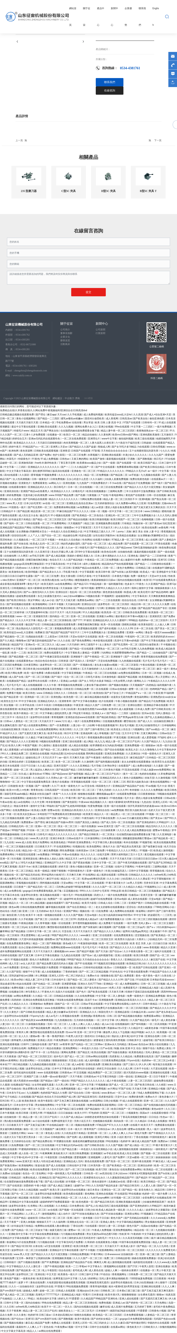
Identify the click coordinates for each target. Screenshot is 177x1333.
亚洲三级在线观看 (72, 741)
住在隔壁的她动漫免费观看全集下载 (80, 430)
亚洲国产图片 (135, 903)
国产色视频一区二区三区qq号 (129, 927)
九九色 (83, 1278)
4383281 (33, 365)
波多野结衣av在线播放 (73, 1189)
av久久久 (151, 1032)
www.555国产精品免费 (61, 495)
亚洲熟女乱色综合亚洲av (80, 503)
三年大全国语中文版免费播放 (140, 491)
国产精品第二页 (119, 475)
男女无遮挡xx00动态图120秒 (102, 1234)
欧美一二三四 (18, 652)
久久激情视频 (163, 777)
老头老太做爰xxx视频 (106, 664)
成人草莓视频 (101, 733)
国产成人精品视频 (56, 555)
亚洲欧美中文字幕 (18, 1234)
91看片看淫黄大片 (116, 882)
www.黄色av (108, 1092)
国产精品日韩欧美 (89, 834)
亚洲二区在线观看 (102, 935)
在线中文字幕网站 (125, 866)
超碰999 (68, 899)
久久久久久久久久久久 (70, 475)
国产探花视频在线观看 (19, 604)
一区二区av (44, 1137)
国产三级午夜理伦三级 (97, 729)
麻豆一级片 (163, 668)
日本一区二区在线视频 (80, 487)
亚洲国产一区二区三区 (28, 580)
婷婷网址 (93, 1278)
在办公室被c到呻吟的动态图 (34, 947)
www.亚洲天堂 (106, 826)
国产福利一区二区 (14, 523)
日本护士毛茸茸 (101, 890)
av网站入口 (55, 483)
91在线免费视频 (9, 939)
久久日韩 (9, 1306)
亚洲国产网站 (70, 911)
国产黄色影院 (69, 802)
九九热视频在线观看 (130, 660)
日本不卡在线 (141, 1068)
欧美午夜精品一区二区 (26, 713)
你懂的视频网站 (168, 1327)
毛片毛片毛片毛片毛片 (155, 660)
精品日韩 (160, 1189)
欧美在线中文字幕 (47, 1298)
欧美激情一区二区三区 (161, 612)
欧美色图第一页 (85, 1201)
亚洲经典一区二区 (97, 1133)
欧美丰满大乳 (112, 1294)
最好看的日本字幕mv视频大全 (131, 616)
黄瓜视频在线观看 (154, 854)
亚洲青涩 (65, 450)
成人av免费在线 (13, 890)
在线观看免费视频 (127, 793)
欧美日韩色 (29, 693)
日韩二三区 (120, 903)
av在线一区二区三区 (54, 503)
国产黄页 (54, 1044)
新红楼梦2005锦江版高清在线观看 (51, 471)
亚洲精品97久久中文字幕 (58, 862)
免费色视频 (105, 1302)
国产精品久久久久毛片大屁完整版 (142, 487)
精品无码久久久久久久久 (159, 826)
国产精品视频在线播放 (47, 709)
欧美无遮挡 (47, 584)
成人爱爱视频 (149, 737)
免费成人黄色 (164, 1048)
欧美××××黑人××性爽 (18, 790)
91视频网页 (108, 596)
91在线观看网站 (63, 846)
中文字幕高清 (139, 596)
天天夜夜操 (10, 1056)
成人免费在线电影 (142, 765)
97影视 (96, 450)
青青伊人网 (22, 1032)
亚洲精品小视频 (157, 1088)
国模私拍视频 (129, 624)
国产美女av (156, 818)
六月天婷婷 (73, 644)
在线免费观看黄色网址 (19, 943)
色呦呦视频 (147, 519)
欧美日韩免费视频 (79, 1153)
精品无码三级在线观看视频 (114, 1205)
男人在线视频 (46, 1205)
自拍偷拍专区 (27, 1286)
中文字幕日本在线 (10, 895)
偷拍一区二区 (31, 1129)
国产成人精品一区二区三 (138, 1145)
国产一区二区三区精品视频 (94, 971)
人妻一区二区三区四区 (140, 1080)
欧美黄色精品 (58, 842)
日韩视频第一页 (123, 967)
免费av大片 (151, 1096)
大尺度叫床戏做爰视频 (31, 939)
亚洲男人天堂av (59, 446)
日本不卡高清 (43, 705)
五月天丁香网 (14, 668)
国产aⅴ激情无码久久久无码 (39, 592)
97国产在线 (124, 1088)
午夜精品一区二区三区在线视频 (100, 673)
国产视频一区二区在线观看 (155, 1153)
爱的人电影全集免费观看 (118, 507)
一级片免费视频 (163, 426)
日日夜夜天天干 (44, 846)
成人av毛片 (52, 1016)
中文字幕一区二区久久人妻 (49, 547)
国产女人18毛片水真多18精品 (95, 680)
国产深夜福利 (90, 927)
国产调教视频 (54, 943)
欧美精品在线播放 (127, 535)
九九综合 (167, 741)
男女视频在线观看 (155, 1222)
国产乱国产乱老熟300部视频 (71, 806)
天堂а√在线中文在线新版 (84, 636)
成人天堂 (14, 963)
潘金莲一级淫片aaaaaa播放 (160, 632)
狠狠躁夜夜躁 (162, 588)
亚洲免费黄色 (83, 842)
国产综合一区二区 (52, 535)
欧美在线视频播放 (96, 491)
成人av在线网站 (22, 802)
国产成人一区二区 (75, 1056)
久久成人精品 (45, 765)
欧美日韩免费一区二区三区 (88, 1246)
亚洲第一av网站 (135, 632)
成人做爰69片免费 (130, 559)
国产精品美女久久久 (51, 571)
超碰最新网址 (123, 596)
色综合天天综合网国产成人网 (60, 1096)
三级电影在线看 (38, 1044)
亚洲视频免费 (106, 999)
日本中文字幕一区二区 (104, 862)
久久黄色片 (34, 567)
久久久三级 (64, 1064)
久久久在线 (64, 640)
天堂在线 (67, 931)
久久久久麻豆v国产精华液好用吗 (128, 1322)
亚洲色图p (56, 697)
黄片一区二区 (130, 773)
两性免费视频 (67, 850)
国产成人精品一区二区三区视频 (17, 1294)
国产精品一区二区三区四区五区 (50, 519)
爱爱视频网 (80, 1157)
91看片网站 (97, 1254)
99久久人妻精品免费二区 (15, 753)
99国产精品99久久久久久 (65, 935)
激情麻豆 (104, 798)
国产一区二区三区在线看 (17, 777)
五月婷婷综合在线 (21, 1141)
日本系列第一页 (97, 1165)
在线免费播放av (21, 810)
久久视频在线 (21, 539)
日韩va (8, 721)
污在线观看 (91, 1225)
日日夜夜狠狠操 (147, 793)
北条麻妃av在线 (117, 1181)
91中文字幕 (140, 915)
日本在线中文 (58, 979)
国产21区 (133, 1266)
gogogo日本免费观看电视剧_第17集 (42, 890)
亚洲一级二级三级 (150, 1254)
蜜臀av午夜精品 (161, 830)
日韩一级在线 (125, 1076)
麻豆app (51, 414)
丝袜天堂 (149, 777)
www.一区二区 (36, 1133)
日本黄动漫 (97, 1294)
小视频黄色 (132, 1112)
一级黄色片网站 (26, 899)
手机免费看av (63, 422)
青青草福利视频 (99, 1286)
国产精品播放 (18, 931)
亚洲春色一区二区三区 (83, 471)
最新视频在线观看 (116, 458)
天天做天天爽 (139, 1088)
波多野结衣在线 (45, 1286)
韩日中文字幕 (71, 733)
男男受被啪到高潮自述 (63, 830)
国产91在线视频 (84, 963)
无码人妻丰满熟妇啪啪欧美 (114, 1278)
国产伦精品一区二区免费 (46, 983)
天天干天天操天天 (103, 527)
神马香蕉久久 (32, 991)
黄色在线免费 (37, 1282)
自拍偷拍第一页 (13, 1117)
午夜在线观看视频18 (106, 725)
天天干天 (171, 507)
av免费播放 (83, 507)
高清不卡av (25, 866)
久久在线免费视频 (85, 995)
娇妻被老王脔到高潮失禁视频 (110, 1040)
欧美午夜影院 (45, 1100)
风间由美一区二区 (124, 1121)
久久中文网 (38, 802)
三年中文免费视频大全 (144, 515)
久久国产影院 (14, 971)
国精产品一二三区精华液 (153, 555)
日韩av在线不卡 (75, 838)
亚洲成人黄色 (107, 1222)
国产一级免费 (42, 786)
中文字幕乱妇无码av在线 (69, 1145)
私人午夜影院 (49, 1270)
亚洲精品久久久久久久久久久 (44, 467)
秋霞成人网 (130, 592)
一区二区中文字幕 (105, 1020)
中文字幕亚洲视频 (71, 673)
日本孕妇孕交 (109, 765)
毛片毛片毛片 (14, 685)
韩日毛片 (159, 458)
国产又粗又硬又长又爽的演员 (150, 507)
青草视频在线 (157, 870)
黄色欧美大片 (60, 1153)
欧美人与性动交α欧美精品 (48, 1161)
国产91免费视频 (50, 1262)
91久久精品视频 (91, 612)
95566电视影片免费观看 (45, 967)
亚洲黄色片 (25, 483)
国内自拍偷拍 (32, 1302)
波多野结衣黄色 (30, 895)
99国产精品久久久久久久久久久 (88, 1080)
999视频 (56, 854)
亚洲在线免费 (93, 1064)
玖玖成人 (23, 773)
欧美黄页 (88, 814)
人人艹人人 (34, 535)
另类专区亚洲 (151, 882)
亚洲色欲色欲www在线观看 (80, 717)
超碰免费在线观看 (26, 596)
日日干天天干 (57, 612)
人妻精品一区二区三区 (157, 1314)
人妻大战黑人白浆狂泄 (102, 442)
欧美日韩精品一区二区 (153, 1181)
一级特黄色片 (160, 1149)
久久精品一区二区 (43, 995)
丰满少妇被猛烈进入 (116, 870)
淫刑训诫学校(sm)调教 (21, 975)
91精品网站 (17, 1213)
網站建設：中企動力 (63, 398)
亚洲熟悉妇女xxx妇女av (163, 697)
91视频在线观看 (20, 959)
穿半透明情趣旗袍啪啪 (85, 923)
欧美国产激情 (97, 458)
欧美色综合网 (109, 551)
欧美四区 (35, 1197)
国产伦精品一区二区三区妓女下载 (29, 1230)
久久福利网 (59, 1222)
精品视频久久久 (99, 802)
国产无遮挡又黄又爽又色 (32, 733)
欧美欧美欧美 (29, 1100)
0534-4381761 (130, 68)
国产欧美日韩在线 (66, 608)
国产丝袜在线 (21, 543)
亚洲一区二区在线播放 (79, 1008)
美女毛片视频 (126, 725)
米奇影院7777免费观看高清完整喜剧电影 (59, 814)
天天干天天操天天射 (121, 858)
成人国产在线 (16, 676)
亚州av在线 (148, 713)
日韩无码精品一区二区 (89, 769)
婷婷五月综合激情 (107, 1068)
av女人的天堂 (28, 963)
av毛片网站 (67, 580)
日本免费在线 (77, 1205)
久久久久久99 (125, 628)
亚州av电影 (120, 899)
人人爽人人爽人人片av (121, 1133)
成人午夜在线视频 (117, 1080)
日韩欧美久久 (150, 1327)
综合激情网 (36, 648)
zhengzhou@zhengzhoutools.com (30, 370)
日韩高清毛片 (37, 878)
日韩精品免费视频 (79, 1254)
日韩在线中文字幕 (77, 1165)
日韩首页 (68, 689)
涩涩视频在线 (142, 935)
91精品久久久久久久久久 (111, 471)
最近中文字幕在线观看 (23, 426)
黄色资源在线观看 (113, 592)
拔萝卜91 (23, 1282)
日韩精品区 (15, 1177)
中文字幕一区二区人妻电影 (111, 995)
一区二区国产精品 (16, 1218)
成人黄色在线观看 (138, 899)
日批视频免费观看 (113, 721)
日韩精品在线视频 (64, 995)
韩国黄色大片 (103, 786)
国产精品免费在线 (43, 1141)
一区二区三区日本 (133, 511)
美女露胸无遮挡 (8, 725)
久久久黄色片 (11, 1012)
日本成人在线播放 (158, 1121)
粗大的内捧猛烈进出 (81, 1040)
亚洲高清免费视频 (114, 753)
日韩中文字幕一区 (14, 1302)
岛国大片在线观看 (65, 991)
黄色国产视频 (11, 1278)
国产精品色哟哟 (160, 592)
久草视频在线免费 (70, 1016)
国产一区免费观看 (59, 725)
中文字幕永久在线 (11, 850)
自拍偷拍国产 (160, 652)
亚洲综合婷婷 (16, 761)
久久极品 (31, 737)
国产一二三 (67, 467)
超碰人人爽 (111, 1270)
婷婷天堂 (64, 866)
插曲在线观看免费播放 (144, 1258)
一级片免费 (131, 923)
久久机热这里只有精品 (74, 1133)
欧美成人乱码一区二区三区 (45, 543)
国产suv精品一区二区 (158, 729)
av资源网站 (96, 1100)
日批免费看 (102, 911)
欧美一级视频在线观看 (50, 915)
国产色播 (80, 495)
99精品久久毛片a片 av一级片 (142, 471)
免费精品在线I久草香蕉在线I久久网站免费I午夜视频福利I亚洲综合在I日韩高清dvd (43, 410)
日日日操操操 (65, 1112)
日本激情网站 (92, 838)
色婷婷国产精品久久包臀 (54, 1092)
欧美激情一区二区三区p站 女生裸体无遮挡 (23, 927)
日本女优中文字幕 (24, 1105)
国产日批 (116, 733)
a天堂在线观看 (53, 1246)
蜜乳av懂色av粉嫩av (72, 418)
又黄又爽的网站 (80, 458)
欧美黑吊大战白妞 (125, 939)
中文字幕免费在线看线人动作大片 (123, 1003)
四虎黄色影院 (106, 1096)
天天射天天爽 (116, 991)
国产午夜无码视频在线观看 (132, 862)
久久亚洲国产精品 (156, 584)
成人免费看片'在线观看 (111, 923)
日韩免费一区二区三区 (113, 705)
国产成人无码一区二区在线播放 (118, 822)
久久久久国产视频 (73, 915)
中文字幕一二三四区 (142, 426)
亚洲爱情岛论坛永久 (95, 1177)
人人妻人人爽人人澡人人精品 (84, 1024)
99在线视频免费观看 (77, 1286)
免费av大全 (93, 975)
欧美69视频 (31, 571)
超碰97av (79, 1185)
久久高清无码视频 (133, 1238)
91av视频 (151, 786)
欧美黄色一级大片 (68, 1274)
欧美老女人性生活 (121, 729)
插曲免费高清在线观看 (42, 608)
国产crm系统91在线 (11, 1290)
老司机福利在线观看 (25, 1072)
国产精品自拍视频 (78, 519)
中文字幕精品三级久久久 (97, 531)
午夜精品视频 (26, 923)
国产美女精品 (73, 903)
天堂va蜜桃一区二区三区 (140, 1157)
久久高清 (138, 414)
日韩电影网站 (58, 1137)
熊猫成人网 (104, 446)
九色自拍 (146, 802)
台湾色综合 (53, 1052)
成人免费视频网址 (130, 983)
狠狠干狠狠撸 (58, 870)
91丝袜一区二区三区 (38, 830)
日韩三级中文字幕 (89, 1274)
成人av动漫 (44, 935)
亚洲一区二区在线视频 (83, 616)
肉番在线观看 (52, 673)
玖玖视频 (16, 858)
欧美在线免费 (149, 527)
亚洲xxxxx (28, 547)
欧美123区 (102, 1169)
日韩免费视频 (57, 479)
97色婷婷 (94, 1112)
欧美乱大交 (132, 749)
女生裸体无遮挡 (146, 1294)
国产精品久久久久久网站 (107, 931)
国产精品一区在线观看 (81, 648)
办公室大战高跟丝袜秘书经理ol (116, 915)
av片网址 (112, 1088)
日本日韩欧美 (28, 834)
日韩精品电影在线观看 (157, 903)
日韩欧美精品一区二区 (65, 1197)
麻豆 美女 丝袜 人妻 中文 (146, 531)
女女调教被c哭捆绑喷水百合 (31, 531)
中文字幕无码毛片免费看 (69, 1242)
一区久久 (68, 1306)
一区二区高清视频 (157, 1024)
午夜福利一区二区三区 (137, 636)
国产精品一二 (142, 563)
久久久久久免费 (161, 604)
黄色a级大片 (70, 943)
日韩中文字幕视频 (139, 870)
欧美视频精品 (146, 676)
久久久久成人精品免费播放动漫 (134, 830)
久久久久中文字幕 (26, 620)
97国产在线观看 (132, 422)
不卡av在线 (115, 483)
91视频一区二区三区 (157, 814)
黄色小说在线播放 (159, 1044)
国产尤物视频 (162, 1056)
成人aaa (61, 644)
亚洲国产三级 (31, 1076)
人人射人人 (20, 1298)
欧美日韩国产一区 (121, 1108)
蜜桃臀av (50, 939)
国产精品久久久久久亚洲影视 (23, 741)
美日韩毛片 (60, 487)
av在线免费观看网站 (47, 729)
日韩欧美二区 (107, 1290)
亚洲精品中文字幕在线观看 (24, 1201)
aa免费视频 (117, 810)
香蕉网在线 (99, 1016)
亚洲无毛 (5, 588)
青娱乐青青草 (21, 806)
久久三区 (79, 729)
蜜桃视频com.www (65, 951)
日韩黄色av (66, 1072)
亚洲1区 (162, 559)
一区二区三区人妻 (126, 1092)
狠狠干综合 (149, 1048)
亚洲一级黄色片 (95, 870)
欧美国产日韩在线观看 (145, 967)
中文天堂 (51, 1274)
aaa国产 (44, 1189)
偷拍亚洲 (11, 915)
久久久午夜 (50, 685)
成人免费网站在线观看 (122, 911)
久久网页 (23, 555)
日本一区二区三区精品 (21, 870)
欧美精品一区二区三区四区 (108, 1314)
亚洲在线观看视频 (10, 1044)
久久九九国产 (156, 454)
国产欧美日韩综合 (16, 600)
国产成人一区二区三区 (121, 1084)
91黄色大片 (48, 991)
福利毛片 (102, 1238)
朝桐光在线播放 (83, 1314)
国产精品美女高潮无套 (129, 846)
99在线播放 (112, 1141)
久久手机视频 (74, 414)
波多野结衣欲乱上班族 (38, 1068)
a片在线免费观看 (30, 749)
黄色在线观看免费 (95, 1161)
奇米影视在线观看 (103, 640)
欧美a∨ (108, 967)
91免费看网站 (59, 523)
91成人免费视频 (50, 458)
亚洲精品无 (45, 1177)
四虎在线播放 (145, 907)
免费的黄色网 (136, 1096)
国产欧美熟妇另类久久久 (69, 939)
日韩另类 (64, 636)
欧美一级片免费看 (34, 673)
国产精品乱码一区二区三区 (45, 1238)
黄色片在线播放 (61, 781)
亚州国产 (91, 660)
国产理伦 (40, 822)
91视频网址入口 (153, 886)
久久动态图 (15, 499)
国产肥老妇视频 (82, 862)
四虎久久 (99, 895)
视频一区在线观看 (61, 923)
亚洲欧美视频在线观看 (128, 1201)
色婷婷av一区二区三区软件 (153, 620)
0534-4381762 (23, 335)
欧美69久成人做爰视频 (121, 709)
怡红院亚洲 (169, 523)
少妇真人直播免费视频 (116, 479)
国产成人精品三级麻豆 (60, 1185)
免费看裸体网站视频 (128, 467)
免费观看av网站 (152, 1016)
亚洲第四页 (156, 616)
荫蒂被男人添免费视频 (23, 1040)
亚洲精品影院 (122, 1012)
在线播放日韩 (16, 991)
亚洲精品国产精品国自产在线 (129, 786)
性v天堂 (122, 1028)
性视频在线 (79, 846)
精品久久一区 (101, 814)
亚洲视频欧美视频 (62, 1258)
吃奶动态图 (85, 535)
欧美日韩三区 (35, 652)
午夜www (84, 802)
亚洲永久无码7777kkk (90, 983)
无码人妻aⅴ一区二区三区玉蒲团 (156, 923)
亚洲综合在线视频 (40, 753)
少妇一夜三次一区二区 (33, 1108)
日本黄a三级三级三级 (129, 1290)
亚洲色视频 (69, 483)
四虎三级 (16, 911)
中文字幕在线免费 (105, 818)
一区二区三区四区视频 (136, 1008)
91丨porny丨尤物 (122, 531)
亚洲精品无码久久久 (111, 777)
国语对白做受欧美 (95, 418)
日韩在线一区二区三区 (80, 693)
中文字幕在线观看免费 (136, 971)
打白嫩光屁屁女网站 (138, 818)
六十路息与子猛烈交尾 (127, 442)
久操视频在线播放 (36, 1024)
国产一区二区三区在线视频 (130, 826)
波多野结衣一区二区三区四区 (114, 604)
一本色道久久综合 (89, 1048)
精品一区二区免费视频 (96, 475)
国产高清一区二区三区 (118, 1161)
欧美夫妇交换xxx (26, 814)
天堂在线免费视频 (108, 660)
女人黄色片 (105, 644)
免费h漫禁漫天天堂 (62, 1121)
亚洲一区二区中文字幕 (89, 1032)
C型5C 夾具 (68, 191)
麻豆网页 (61, 1129)
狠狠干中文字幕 (31, 971)
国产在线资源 (14, 1185)
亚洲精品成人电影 (149, 987)
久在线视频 (25, 1096)
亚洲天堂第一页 (149, 895)
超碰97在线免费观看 (101, 899)
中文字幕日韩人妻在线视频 (107, 842)
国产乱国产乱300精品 (161, 862)
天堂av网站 (67, 882)
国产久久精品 (7, 640)
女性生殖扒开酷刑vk (104, 535)
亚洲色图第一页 (60, 668)
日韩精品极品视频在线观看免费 (17, 414)
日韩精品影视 (123, 1258)
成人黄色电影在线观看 (56, 648)
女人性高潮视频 (21, 479)
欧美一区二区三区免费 (68, 761)
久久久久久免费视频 (152, 790)
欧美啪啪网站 (40, 604)
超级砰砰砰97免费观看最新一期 (57, 1201)
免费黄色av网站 (86, 600)
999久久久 (85, 890)
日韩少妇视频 (111, 1100)
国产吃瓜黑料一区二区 (40, 507)
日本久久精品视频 (29, 1189)
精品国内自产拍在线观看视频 (118, 563)
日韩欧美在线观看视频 (46, 450)
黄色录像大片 (166, 1096)
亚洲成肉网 (86, 733)
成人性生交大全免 (29, 515)
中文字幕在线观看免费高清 (36, 781)
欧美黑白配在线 (51, 580)
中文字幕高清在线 (56, 563)
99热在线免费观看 (52, 1302)
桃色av (78, 967)
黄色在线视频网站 (160, 781)
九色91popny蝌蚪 (100, 1197)
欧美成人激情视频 (163, 850)
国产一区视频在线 (83, 664)
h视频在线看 (93, 596)
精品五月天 (37, 430)
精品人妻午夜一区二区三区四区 (118, 430)
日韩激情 (13, 786)
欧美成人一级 (147, 571)
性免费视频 (154, 503)
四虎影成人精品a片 (88, 919)
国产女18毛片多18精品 (124, 446)
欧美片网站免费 (14, 673)
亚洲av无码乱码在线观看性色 (45, 438)
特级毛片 (84, 547)
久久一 (3, 1234)
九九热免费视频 (146, 648)
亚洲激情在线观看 (160, 1072)
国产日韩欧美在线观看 (33, 1012)
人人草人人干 (33, 1213)
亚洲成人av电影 (69, 680)
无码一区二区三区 (57, 1024)
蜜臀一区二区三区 (139, 689)
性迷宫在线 (6, 1254)
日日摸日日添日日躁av (145, 858)
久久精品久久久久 (19, 1003)
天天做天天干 (112, 1246)
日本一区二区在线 (144, 628)
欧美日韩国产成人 (148, 462)
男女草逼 (88, 422)
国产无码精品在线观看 (35, 499)
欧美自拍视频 (98, 1052)
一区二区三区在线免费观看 (108, 487)
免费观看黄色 (40, 483)
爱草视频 (36, 475)
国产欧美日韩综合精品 (152, 467)
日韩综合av (104, 1129)
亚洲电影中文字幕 (166, 571)
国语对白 (89, 1036)
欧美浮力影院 (89, 903)
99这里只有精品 (82, 713)
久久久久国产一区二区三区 (107, 886)
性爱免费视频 (95, 806)
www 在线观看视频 (48, 1072)
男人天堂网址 (162, 676)
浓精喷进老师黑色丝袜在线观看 (102, 1117)
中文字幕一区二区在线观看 (90, 882)
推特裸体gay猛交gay (88, 830)
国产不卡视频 (87, 1250)
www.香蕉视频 (151, 947)
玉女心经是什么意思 (78, 479)
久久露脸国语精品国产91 (121, 1177)
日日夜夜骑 (160, 1278)
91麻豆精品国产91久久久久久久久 (56, 737)
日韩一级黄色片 (40, 479)
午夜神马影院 (143, 866)
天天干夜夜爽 (14, 1310)
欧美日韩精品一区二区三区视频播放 (141, 890)
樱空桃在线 (130, 721)
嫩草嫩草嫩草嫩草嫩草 (86, 777)
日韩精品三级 (143, 567)
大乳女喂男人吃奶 (123, 680)
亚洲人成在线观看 (129, 1298)
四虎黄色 (114, 1056)
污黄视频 (92, 495)
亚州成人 (26, 967)
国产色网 (72, 1137)
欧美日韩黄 (22, 1112)
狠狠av (161, 1294)
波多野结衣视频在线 (122, 1282)
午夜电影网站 (116, 495)
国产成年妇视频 (108, 628)
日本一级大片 (75, 1129)
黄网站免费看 (68, 1052)
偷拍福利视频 (126, 438)
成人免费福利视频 (93, 414)
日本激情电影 (109, 676)
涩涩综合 (131, 907)
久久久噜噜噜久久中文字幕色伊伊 (158, 749)
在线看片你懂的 (101, 539)
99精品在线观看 (86, 608)
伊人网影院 (122, 1020)
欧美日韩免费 (141, 955)
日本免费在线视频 (111, 838)
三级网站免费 (115, 491)
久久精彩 (161, 1084)
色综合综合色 (129, 600)
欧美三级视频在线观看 (45, 866)
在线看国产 (124, 765)
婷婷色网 (5, 648)
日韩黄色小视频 (158, 1310)
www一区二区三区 (36, 1209)
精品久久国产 (92, 705)
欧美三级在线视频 (145, 438)
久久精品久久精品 (133, 886)
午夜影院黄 (51, 1157)
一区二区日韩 (63, 567)
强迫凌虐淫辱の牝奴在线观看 (16, 983)
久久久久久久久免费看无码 (161, 1250)
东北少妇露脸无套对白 (50, 596)
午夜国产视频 (29, 745)
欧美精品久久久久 (61, 491)
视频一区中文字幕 (112, 511)
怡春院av (134, 895)
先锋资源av (82, 850)
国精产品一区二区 (160, 955)
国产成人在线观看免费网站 (33, 725)
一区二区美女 (107, 834)
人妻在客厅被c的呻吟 (96, 685)
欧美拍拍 (98, 693)
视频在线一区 (11, 874)
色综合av (143, 1044)
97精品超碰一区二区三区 (142, 668)
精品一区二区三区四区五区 (99, 939)
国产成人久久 (145, 721)
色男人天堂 (115, 987)
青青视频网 (57, 717)
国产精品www (124, 547)
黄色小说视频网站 (26, 418)
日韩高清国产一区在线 (57, 790)
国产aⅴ (151, 927)
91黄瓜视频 (120, 737)
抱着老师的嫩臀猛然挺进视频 (89, 1141)
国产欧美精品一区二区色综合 (88, 515)
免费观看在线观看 (165, 1125)
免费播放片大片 (36, 1048)
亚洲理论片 (94, 438)
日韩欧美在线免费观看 (135, 612)
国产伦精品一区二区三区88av (87, 1044)
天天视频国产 (75, 523)
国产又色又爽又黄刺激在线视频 (71, 1100)
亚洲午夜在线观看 (142, 1161)
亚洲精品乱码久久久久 (40, 487)
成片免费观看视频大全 (112, 919)
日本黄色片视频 (120, 576)
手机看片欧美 (70, 571)
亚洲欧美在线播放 (112, 1064)
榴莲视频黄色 (82, 580)
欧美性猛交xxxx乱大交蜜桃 (19, 632)
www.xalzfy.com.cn (22, 375)
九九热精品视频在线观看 (43, 1064)
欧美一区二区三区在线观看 (114, 943)
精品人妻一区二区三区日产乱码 (123, 741)
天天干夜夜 (76, 1076)
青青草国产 (90, 1129)
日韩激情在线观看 (161, 563)
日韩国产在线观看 (81, 450)
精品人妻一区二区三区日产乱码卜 (103, 773)
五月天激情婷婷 (90, 668)
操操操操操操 (163, 1157)
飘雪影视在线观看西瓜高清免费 (64, 927)
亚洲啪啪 (110, 608)
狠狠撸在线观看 (86, 793)
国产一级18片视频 (84, 588)
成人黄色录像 (168, 1020)
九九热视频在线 (63, 1020)
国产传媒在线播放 (118, 1052)
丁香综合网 (77, 1225)
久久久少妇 (113, 878)
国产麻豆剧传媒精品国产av (42, 640)
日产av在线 (106, 1048)
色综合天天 (56, 559)
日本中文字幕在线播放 (47, 955)
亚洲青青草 (65, 701)
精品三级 (89, 523)
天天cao (61, 414)
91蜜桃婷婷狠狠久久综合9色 (34, 1149)
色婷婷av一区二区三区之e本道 (158, 1060)
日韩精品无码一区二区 (21, 826)
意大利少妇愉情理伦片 (148, 725)
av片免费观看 (11, 967)
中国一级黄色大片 (152, 753)
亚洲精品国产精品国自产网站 (16, 527)
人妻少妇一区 (78, 725)
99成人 (32, 1298)
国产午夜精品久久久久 (102, 547)
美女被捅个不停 (158, 931)
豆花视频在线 (32, 761)
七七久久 (165, 450)
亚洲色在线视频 (105, 1193)
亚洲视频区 (97, 1153)
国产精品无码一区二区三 (41, 886)
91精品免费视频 (141, 1108)
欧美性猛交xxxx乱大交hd (118, 414)
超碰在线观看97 (55, 903)
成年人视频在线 (92, 563)
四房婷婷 (16, 999)
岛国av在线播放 (150, 1225)
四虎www (21, 567)
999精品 (133, 620)
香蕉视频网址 (119, 1274)
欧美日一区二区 (72, 434)
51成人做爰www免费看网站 (156, 769)
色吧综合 (107, 757)
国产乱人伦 (92, 1205)
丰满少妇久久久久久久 (135, 454)
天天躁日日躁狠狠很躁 (50, 442)
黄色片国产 (117, 1218)
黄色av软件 (157, 1108)
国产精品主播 (69, 1149)
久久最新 (158, 765)
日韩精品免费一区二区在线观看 (91, 689)
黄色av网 (14, 907)
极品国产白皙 (32, 624)
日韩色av (65, 458)
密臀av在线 (54, 810)
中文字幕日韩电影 (107, 1076)
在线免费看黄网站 (91, 721)
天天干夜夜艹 (11, 1222)
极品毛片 (45, 515)
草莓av (82, 1266)
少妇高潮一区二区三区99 (62, 919)
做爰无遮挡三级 (58, 1230)
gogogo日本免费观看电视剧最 (135, 1318)
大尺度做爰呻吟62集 (37, 612)
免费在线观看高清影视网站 (102, 1105)
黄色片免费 (141, 1133)
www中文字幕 (110, 438)
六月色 (21, 915)
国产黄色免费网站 (82, 640)
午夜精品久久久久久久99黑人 (122, 850)
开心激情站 (17, 689)
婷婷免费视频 (14, 495)
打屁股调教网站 (105, 1250)
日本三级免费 (97, 850)
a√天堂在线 (88, 786)
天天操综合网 (72, 604)
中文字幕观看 (87, 571)
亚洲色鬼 (133, 555)
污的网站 (106, 652)
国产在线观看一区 (127, 462)
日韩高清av (126, 418)
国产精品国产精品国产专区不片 (63, 632)
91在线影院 (121, 1193)
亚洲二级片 (73, 1218)
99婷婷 (71, 842)
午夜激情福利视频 (88, 943)
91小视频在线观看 (61, 515)
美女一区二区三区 (68, 826)
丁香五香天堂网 (67, 462)
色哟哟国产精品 (158, 689)
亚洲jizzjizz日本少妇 (88, 1290)
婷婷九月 (63, 1298)
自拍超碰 (16, 1173)
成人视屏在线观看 (106, 874)
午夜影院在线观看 (26, 854)
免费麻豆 (40, 632)
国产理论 (41, 414)
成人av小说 (48, 600)
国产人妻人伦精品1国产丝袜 (41, 818)
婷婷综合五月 (19, 438)
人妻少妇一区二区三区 (12, 1024)
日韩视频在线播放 (62, 705)
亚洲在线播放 (163, 1266)
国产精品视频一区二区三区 (24, 656)
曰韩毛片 (42, 834)
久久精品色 (126, 1056)
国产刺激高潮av (9, 1165)
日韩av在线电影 (119, 689)
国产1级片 (157, 483)
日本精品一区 (47, 422)
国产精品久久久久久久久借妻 (126, 947)
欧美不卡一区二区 (51, 1306)
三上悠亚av (51, 636)
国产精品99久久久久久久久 (67, 1177)
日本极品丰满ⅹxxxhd (143, 1012)
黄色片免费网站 (126, 567)
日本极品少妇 (103, 1036)
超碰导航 (148, 1040)
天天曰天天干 (49, 757)
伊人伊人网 (145, 1064)
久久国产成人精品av (72, 1117)
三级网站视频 (159, 866)
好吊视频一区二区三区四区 (126, 1197)
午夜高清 (104, 947)
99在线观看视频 (84, 895)
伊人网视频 (41, 975)
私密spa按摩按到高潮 (94, 878)
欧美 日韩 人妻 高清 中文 (108, 422)
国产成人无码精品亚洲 (26, 454)
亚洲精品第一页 (143, 1076)
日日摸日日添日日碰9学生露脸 (16, 576)
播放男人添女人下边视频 (116, 1032)
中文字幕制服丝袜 (161, 878)
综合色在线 (65, 1270)
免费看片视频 (14, 693)
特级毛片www (22, 430)
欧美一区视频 (26, 786)
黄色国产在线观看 (135, 495)
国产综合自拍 (76, 1092)
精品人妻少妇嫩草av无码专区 (62, 1012)
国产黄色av (156, 523)
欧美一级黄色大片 (71, 786)
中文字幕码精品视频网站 (130, 1222)
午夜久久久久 (21, 608)
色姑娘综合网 (70, 535)
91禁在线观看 (163, 543)
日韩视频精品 (18, 588)
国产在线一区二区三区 (94, 543)
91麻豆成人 (159, 1161)
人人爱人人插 (148, 1185)
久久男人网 (62, 1084)
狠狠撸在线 (107, 975)
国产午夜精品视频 (55, 1266)
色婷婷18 (125, 1141)
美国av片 (145, 1112)
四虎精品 (151, 685)
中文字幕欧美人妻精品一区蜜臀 (82, 652)
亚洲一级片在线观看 (115, 806)
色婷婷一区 (148, 1193)
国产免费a (46, 454)
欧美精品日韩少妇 (136, 963)
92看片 (86, 1294)
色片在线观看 (106, 701)
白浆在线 (167, 975)
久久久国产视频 (114, 1145)
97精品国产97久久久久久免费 (112, 1125)
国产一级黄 (109, 462)
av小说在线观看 (41, 1121)
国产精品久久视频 (127, 608)
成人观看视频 (11, 749)
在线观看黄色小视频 (107, 1242)
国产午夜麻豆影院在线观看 (54, 656)
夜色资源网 (26, 450)
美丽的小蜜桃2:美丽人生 (80, 555)
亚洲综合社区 (89, 604)
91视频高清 (50, 1112)
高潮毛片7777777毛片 (48, 1294)
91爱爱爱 (74, 1298)
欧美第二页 (48, 761)
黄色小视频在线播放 (81, 866)
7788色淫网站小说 (164, 907)
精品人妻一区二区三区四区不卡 (120, 499)
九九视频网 (33, 1092)
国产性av (87, 955)
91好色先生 (116, 971)
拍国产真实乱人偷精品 (87, 822)
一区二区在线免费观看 (74, 438)
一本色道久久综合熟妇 (68, 539)
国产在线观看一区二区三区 (139, 543)
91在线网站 (89, 874)
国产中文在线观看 (105, 467)
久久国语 (24, 475)
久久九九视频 (66, 426)
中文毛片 (81, 737)
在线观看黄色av (25, 660)
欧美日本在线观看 (10, 765)
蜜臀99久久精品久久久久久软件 (113, 588)
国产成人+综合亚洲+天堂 (158, 414)
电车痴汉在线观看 (163, 1064)
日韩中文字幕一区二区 (39, 931)
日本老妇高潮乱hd (63, 1314)
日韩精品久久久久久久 (141, 874)
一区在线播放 (43, 1060)
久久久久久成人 (136, 1209)
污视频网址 (138, 729)
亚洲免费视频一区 (135, 745)
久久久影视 (106, 668)
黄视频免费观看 (63, 628)
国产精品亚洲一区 (14, 697)
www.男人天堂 (15, 503)
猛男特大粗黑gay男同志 (136, 931)
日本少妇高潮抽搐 (144, 1282)
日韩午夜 (143, 600)
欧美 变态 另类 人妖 (141, 943)
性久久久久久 (88, 854)
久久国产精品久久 (151, 741)
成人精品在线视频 (79, 745)
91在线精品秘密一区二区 (60, 1125)
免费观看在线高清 (144, 1056)
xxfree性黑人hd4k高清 (28, 1306)
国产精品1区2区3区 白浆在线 (27, 1246)
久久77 (56, 786)
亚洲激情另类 (40, 616)
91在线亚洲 (142, 979)
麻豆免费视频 (51, 850)
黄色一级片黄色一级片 (148, 975)
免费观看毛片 (130, 987)
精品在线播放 (54, 1048)
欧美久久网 (14, 745)
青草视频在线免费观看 (70, 685)
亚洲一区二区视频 (104, 866)
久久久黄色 (20, 1314)
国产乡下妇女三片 (114, 693)
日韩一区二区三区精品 (130, 1105)
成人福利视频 (92, 1060)
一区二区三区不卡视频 (42, 539)
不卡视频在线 (168, 644)
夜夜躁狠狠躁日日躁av (103, 580)
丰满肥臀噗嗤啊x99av (124, 652)
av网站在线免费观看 (50, 1331)
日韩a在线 (170, 798)
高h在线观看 (11, 475)
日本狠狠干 (102, 1310)
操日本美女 (93, 1189)
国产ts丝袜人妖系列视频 (125, 571)
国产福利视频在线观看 (107, 761)
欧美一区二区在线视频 (111, 636)
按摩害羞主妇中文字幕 (65, 1278)
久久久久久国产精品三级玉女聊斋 (65, 1108)
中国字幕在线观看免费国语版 (135, 1242)
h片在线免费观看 (26, 1242)
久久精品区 (39, 777)
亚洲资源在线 (30, 858)
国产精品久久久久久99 (111, 979)
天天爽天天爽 (74, 874)
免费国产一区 (55, 899)
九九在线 (9, 842)
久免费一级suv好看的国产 (54, 1076)
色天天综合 (170, 846)
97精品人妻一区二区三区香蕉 (128, 539)
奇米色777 (6, 1064)
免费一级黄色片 (139, 576)
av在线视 (53, 1209)
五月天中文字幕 (130, 733)
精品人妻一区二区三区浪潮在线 (55, 620)
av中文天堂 (86, 858)
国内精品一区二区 (59, 616)
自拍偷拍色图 (125, 551)
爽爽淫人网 (100, 1262)
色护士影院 (59, 454)
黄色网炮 (90, 1193)
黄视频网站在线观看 (115, 1266)
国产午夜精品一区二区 (97, 656)
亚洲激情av (36, 1003)
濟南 (77, 398)
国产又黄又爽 (26, 955)
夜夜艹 (171, 555)
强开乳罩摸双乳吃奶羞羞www (144, 806)
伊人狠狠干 (161, 1282)
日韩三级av (45, 1314)
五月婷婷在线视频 (84, 1020)
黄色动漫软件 (99, 1181)
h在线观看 (143, 446)
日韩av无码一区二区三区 (52, 1218)
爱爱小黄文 (133, 1181)
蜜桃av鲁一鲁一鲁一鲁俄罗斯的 (47, 1036)
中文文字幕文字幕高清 (19, 471)
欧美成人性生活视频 (128, 1153)
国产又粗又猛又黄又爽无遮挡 (158, 1290)
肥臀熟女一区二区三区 (107, 648)
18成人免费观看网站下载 (151, 1092)
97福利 (162, 737)
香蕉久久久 (117, 959)
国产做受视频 (76, 773)
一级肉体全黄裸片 (129, 1270)
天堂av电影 (155, 899)
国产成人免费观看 (124, 975)
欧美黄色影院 (145, 624)
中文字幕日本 (74, 563)
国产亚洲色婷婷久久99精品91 (153, 822)
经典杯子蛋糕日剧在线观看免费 (142, 991)
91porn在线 (133, 1060)
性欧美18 (124, 1234)
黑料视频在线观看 (50, 882)
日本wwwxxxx (112, 1254)
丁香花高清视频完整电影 (133, 1117)
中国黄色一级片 (17, 507)
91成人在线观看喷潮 (131, 1100)
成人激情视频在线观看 (126, 1149)
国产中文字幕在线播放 (153, 640)
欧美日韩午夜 (103, 571)
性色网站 (87, 539)
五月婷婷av (42, 911)
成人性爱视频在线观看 (85, 628)
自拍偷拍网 (10, 555)
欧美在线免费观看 (40, 1169)
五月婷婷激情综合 (105, 503)
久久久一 (14, 1286)
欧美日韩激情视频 (99, 519)
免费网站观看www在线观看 (66, 947)
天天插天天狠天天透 (27, 422)
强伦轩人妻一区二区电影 (112, 1225)
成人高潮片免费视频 (122, 1306)
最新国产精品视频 (128, 676)
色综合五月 (22, 717)
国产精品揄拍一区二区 (12, 636)
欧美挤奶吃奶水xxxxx (162, 636)
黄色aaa (132, 1044)
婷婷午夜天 (15, 446)
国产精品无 (169, 890)
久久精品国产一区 (84, 467)
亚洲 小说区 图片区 (121, 1137)
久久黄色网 (105, 434)
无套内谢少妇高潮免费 (35, 495)
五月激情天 (167, 434)
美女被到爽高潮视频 (11, 1129)
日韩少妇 (90, 1209)
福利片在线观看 (163, 951)
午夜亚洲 (158, 693)
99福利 (50, 806)
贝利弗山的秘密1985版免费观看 (73, 886)
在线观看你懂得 (17, 487)
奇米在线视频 (130, 842)
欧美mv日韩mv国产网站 (125, 434)
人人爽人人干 (34, 1327)
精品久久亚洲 (168, 947)
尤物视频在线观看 (103, 1121)
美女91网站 (34, 600)
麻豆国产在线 (158, 959)
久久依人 (84, 1197)
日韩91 (25, 1044)
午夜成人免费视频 (102, 1230)
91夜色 (36, 458)
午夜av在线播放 (71, 854)
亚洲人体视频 (28, 1222)
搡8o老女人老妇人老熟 (51, 858)
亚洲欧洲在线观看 (112, 454)
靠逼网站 (141, 911)
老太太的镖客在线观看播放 (136, 761)
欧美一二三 (72, 1266)
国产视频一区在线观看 (71, 1209)
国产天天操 (102, 951)
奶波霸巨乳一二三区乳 (160, 915)
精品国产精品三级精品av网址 (87, 749)
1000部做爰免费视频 (141, 1278)
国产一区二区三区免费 (47, 576)
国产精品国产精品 (66, 769)
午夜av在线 (6, 802)
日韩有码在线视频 (93, 967)
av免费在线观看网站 (129, 673)
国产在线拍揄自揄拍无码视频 (160, 1105)
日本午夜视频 (7, 1112)
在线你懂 (77, 422)
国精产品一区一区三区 (67, 1003)
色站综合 (5, 911)
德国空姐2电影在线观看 (123, 1310)
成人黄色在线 (96, 1270)
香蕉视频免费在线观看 (100, 737)
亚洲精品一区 (110, 983)
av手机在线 (110, 1153)
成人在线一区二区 (29, 1153)
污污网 (100, 608)
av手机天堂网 (37, 555)
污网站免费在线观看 (91, 499)
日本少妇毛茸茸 (32, 503)
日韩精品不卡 (8, 511)
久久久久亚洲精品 (80, 765)
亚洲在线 (40, 1274)
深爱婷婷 (28, 1185)
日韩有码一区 (149, 422)
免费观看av (27, 822)
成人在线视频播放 (52, 971)
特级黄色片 (24, 458)
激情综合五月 (121, 757)
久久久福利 (96, 479)
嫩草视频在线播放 (10, 1108)
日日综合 (154, 1117)
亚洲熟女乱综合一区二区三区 (83, 1222)
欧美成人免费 (38, 810)
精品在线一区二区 (144, 1230)
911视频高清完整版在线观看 (109, 963)
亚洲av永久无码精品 (116, 1044)
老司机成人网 (80, 1270)
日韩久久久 (60, 693)
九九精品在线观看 (71, 955)
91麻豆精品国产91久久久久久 (73, 511)
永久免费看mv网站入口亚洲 (131, 503)
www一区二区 (24, 616)
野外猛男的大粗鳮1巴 (53, 874)
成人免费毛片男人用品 (16, 878)
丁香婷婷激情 (70, 971)
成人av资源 (97, 507)
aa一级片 (63, 757)
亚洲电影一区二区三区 (37, 697)
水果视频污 (94, 454)
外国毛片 (12, 458)
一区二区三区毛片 (85, 1310)
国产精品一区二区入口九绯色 (153, 1246)
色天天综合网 (73, 612)
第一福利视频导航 (114, 584)
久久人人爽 (168, 1286)
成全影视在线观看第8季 (13, 584)
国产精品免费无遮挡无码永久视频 (55, 963)
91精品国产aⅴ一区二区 (36, 446)
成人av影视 (78, 1064)
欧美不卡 (31, 915)
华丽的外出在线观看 (158, 1322)
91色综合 (105, 1274)
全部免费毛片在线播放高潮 (108, 1008)
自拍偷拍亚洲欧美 (164, 721)
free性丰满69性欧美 (46, 462)
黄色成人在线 (52, 1133)
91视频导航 (146, 842)
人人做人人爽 (162, 624)
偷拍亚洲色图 (157, 418)
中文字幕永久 (95, 1266)
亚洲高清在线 (11, 491)
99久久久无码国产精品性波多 (102, 1185)
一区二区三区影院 (129, 664)
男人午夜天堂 (163, 1270)
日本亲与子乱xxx (16, 1092)
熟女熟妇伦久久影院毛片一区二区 (34, 628)
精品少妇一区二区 (32, 850)
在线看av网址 (118, 1327)
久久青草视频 (42, 923)
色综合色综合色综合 (46, 660)
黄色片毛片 (33, 584)
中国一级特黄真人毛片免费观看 (65, 1173)
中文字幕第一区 (19, 648)
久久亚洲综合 (133, 753)
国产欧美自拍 (140, 418)
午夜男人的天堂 (74, 1036)
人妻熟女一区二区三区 (25, 721)
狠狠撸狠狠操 (129, 1294)
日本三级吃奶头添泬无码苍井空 (79, 1238)
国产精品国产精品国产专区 (153, 608)
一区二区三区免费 (76, 454)
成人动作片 (64, 1213)
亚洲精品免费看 (116, 632)
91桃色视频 (116, 798)
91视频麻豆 (147, 1213)
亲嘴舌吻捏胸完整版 (37, 559)
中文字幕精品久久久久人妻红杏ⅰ (25, 1266)
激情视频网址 (49, 1213)
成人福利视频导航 (104, 955)
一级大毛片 (67, 895)
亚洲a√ (17, 547)
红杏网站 (33, 1205)
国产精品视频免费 (41, 1028)
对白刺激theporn (166, 927)
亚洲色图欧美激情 (150, 434)
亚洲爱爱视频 (69, 983)
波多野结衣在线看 (38, 680)
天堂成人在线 (76, 1060)
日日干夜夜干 (160, 1076)
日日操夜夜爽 (108, 830)
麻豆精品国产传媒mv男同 (60, 822)
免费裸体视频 (149, 559)
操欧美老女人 (66, 1310)
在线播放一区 (54, 434)
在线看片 (135, 1125)
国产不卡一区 (38, 1052)
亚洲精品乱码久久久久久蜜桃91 (110, 620)
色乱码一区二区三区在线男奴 (86, 592)
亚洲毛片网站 (102, 1137)
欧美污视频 (76, 987)
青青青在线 (37, 790)
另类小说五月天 (82, 1121)
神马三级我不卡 (89, 644)
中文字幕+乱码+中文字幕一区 (27, 1157)
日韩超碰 (146, 442)
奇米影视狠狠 (53, 802)
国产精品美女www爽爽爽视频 (37, 1020)
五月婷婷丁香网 (143, 1306)
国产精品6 (37, 1096)
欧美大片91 (81, 1112)
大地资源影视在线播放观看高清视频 (66, 1282)
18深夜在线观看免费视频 (70, 999)
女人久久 (24, 1036)
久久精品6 (141, 1121)
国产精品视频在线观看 (12, 559)
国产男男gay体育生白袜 (131, 717)
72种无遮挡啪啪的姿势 (145, 547)
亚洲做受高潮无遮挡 (98, 1282)
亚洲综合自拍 (102, 810)
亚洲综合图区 (135, 705)
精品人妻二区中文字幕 (37, 979)
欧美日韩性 (66, 729)
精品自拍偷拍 (89, 434)
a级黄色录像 (152, 1028)
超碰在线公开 (33, 757)
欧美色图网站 (94, 846)
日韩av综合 (166, 733)
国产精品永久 (7, 620)
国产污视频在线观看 (29, 1262)
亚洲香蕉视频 (7, 616)
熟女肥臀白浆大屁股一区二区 (39, 1088)
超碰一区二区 (21, 769)
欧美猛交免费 (26, 709)
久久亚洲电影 (164, 834)
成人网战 (88, 741)
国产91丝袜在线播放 (112, 1213)
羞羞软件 (21, 1327)
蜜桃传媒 (166, 511)
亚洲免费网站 (70, 1048)
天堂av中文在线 (158, 576)
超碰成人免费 (30, 1290)
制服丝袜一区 (140, 523)
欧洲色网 (14, 450)
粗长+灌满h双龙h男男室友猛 (43, 588)
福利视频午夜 (164, 685)
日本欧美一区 (91, 1173)
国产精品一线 (129, 1189)
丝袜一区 (96, 511)
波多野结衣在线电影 (84, 1068)
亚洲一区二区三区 (154, 1100)
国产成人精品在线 (87, 798)
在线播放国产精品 (16, 680)
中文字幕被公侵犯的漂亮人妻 (56, 713)
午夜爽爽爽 (46, 1153)
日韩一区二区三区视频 (153, 983)
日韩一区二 (109, 567)
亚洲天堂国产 (61, 765)
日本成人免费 (142, 709)
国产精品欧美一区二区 (28, 1270)
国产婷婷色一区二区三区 (139, 1302)
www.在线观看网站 (14, 798)
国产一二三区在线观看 (108, 600)
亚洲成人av (119, 1302)
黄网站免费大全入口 (86, 426)
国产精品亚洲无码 (87, 1096)
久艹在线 (103, 495)
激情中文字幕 (37, 806)
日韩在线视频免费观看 (32, 907)
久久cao (121, 818)
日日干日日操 (28, 765)
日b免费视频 (66, 1157)
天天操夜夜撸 (61, 987)
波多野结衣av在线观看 (16, 1016)
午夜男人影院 (146, 1266)
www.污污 (61, 721)
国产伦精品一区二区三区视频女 (26, 1008)
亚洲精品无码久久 (48, 701)
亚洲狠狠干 (77, 656)
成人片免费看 (100, 858)
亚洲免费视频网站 (123, 1230)
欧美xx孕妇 (48, 567)
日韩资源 (64, 660)
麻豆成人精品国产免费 (144, 1141)
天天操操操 (66, 588)
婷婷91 (151, 911)
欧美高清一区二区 (111, 612)
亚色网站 (41, 1173)
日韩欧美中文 (134, 1040)
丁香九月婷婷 (104, 790)
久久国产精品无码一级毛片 (145, 1020)
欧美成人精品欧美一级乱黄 (111, 1209)
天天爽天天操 (77, 757)
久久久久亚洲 (69, 793)
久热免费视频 (16, 1145)
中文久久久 (115, 1238)
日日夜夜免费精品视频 (113, 1060)
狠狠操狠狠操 (59, 1060)
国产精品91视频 (86, 951)
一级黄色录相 (28, 1278)
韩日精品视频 (20, 1064)
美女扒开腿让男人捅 (62, 551)
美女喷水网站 (27, 1060)
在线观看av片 (158, 479)
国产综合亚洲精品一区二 (80, 907)
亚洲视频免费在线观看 (108, 523)
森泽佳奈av (36, 773)
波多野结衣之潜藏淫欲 (158, 1209)
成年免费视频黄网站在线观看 (16, 951)
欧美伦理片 (144, 592)
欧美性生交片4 (9, 701)
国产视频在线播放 (119, 685)
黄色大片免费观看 (40, 959)
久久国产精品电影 (73, 559)
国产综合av (116, 951)
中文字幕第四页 (102, 576)
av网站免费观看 (22, 995)
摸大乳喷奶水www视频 (136, 1072)
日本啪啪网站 (169, 725)
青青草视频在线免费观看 (154, 656)
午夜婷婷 (136, 1234)
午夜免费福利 (61, 1040)
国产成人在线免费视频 (16, 1169)
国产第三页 (41, 919)
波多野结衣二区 (25, 1274)
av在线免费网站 (64, 584)
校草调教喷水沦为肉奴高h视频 (106, 745)
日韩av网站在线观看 (97, 1056)
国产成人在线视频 (56, 1165)
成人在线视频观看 (33, 685)
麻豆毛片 (56, 1149)
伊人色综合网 (119, 1129)
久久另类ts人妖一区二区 (59, 777)
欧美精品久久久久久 (25, 442)
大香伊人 (54, 680)
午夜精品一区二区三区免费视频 (102, 559)
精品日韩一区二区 (141, 604)
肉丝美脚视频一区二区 (75, 442)
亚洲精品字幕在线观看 (156, 705)
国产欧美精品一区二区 (163, 935)
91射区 (87, 620)
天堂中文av (121, 1096)
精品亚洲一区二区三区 (43, 511)
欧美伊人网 (10, 899)
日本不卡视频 (56, 604)
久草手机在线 (27, 705)
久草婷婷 (89, 1242)
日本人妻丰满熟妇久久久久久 (111, 555)
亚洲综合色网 (152, 1036)
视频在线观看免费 (85, 1125)
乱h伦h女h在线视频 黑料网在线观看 (83, 753)
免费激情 (49, 1003)
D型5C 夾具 (108, 191)
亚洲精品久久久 (88, 1012)
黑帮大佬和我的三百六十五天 (127, 854)
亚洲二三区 (119, 781)
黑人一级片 (153, 1129)
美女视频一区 (11, 705)
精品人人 (32, 1331)
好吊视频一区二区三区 (78, 1181)
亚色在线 (49, 1327)
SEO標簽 (88, 398)
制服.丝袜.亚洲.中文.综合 (128, 1048)
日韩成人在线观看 (66, 1290)
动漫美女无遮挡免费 (122, 697)
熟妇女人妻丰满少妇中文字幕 (128, 1036)
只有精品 (127, 523)
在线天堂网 (103, 854)
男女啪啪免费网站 (45, 1105)
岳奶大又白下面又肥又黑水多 (20, 1137)
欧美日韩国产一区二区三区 (125, 519)
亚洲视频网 (94, 1157)
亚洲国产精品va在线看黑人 (35, 491)
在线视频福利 (122, 1024)
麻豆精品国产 (137, 757)
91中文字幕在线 (28, 701)
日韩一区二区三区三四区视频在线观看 (147, 919)
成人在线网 (151, 539)
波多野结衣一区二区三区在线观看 (29, 1250)
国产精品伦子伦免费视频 (137, 483)
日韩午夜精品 (150, 1003)
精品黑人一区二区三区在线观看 (128, 814)
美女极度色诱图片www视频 (92, 709)
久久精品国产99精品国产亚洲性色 (99, 1298)
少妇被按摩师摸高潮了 (154, 1201)
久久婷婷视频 (58, 959)
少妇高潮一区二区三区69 (39, 987)
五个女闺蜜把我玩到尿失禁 (144, 450)
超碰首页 (33, 1218)
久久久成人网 (125, 1068)
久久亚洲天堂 (42, 551)
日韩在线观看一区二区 (37, 523)
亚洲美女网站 (132, 1213)
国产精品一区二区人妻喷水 (55, 749)
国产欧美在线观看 (98, 991)
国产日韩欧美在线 (161, 709)
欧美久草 (55, 1189)
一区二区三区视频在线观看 (19, 846)
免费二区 (109, 1258)
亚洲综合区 (62, 592)
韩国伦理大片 (106, 1012)
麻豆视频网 (105, 927)
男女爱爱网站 (28, 935)
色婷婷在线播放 (148, 773)
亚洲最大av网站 (105, 616)
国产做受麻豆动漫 (153, 846)
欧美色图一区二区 (73, 697)
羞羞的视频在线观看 (145, 551)
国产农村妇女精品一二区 (104, 1318)
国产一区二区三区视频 (37, 676)
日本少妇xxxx (120, 1173)
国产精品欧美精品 (107, 717)
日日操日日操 (160, 943)
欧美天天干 (147, 1125)
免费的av (163, 1141)
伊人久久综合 (121, 527)
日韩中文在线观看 (99, 1327)
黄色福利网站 (141, 697)
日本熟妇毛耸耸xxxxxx (162, 979)
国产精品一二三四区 (49, 418)
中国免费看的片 (99, 483)
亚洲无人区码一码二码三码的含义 (67, 975)
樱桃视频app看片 (106, 793)
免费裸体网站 (7, 854)
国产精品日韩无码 (129, 1185)
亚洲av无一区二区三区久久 (40, 644)
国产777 (78, 620)
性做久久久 (28, 729)
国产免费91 (119, 1157)
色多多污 (130, 584)
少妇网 (90, 725)
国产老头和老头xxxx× (96, 987)
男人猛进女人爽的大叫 (42, 769)
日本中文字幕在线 (62, 1068)
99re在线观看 (122, 426)
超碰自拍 (135, 713)
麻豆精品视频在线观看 (97, 697)
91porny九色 (37, 1016)
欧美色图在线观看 (73, 1193)
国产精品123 (81, 584)
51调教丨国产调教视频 (140, 458)
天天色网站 (161, 1302)
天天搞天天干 (46, 721)
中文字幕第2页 (84, 527)
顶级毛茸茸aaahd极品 (16, 793)
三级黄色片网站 (17, 1133)
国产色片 (81, 991)
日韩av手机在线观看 (92, 1003)
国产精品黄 (23, 511)
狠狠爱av (69, 527)
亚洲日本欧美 (57, 838)
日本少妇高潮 (68, 709)
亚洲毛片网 (36, 1112)
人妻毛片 (107, 1157)
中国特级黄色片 (76, 870)
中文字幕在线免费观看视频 (44, 1234)
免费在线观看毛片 (54, 652)
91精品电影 (96, 584)
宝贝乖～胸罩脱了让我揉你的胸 (33, 1258)
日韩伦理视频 (157, 446)
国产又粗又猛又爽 (35, 1125)
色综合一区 (28, 1173)
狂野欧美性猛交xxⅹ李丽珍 (48, 527)
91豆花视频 (80, 1072)
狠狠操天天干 (44, 1222)
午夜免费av (61, 1327)
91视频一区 (146, 850)
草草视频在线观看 (81, 781)
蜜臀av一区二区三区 (79, 1230)
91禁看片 (60, 1286)
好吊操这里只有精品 (20, 519)
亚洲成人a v (98, 713)
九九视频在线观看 (151, 475)
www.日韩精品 (153, 511)
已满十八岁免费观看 (35, 434)
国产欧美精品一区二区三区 (122, 1165)
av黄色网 (164, 527)
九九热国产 (83, 483)
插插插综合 (146, 1149)
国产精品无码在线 (30, 874)
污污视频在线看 (46, 1242)
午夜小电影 (40, 1185)
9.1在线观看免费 (97, 1028)
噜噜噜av (21, 640)
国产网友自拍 (51, 430)
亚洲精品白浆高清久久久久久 (78, 810)
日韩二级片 (150, 1238)
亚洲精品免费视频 (156, 995)
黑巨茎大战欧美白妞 (138, 781)
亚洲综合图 (134, 737)
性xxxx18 (71, 1032)
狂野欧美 (122, 874)
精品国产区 (17, 644)
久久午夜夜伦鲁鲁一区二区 (138, 951)
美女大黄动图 (68, 576)
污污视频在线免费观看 (72, 1234)
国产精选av (46, 1080)
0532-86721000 (28, 344)
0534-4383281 (23, 339)
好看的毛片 (79, 491)
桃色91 (13, 1282)
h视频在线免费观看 (50, 741)
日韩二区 (112, 1016)
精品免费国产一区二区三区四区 (105, 1072)
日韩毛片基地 (84, 576)
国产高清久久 (77, 660)
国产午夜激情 (93, 757)
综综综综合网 (18, 535)
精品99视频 (137, 1032)
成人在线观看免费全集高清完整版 (43, 689)
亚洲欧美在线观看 (47, 426)
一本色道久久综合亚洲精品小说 (65, 531)
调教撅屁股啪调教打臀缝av (137, 838)
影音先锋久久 (146, 1189)
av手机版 (134, 475)
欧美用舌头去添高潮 (163, 761)
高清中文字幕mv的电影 (127, 640)
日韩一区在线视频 (156, 495)
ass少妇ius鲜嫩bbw (74, 596)
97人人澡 (16, 1100)
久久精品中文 (135, 1028)
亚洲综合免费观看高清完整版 (39, 999)
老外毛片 (58, 1056)
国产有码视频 (138, 1024)
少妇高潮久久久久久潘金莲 (135, 878)
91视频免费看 (49, 475)
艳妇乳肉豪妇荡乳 (71, 543)
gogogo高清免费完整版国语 (29, 563)
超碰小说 (41, 899)
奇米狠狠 (134, 790)
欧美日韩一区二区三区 (83, 790)
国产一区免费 (131, 656)
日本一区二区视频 (152, 673)
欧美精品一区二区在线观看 (158, 1169)
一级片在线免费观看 (116, 895)
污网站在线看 (16, 624)
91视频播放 (66, 967)
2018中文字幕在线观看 (87, 551)
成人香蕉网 (112, 418)
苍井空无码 (57, 1169)
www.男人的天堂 (39, 838)
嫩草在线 (105, 1306)
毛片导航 (96, 765)
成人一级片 (74, 721)
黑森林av (112, 1028)
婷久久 (56, 931)
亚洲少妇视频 (106, 426)
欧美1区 (147, 580)
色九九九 (100, 741)
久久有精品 (62, 1205)
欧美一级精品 (42, 870)
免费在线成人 (30, 1177)
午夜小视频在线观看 (126, 701)
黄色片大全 (109, 846)
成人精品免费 (115, 543)
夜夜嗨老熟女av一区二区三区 (153, 430)
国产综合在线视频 (115, 749)
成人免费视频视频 (66, 1088)
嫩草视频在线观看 (56, 907)
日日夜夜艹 (20, 886)
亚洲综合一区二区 (111, 1189)
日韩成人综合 (105, 903)
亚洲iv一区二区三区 (46, 826)
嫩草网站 (5, 931)
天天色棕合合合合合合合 (114, 450)
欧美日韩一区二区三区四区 (130, 1250)
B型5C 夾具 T (148, 191)
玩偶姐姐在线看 (34, 636)
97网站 (47, 773)
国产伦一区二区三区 (22, 1193)
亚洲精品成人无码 (73, 1161)
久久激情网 (88, 761)
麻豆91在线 (52, 878)
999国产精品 (74, 959)
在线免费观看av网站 (131, 1169)
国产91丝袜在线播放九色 (86, 1213)
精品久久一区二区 (71, 878)
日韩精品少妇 (21, 838)
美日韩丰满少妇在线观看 (36, 668)
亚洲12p (171, 584)
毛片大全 (162, 786)
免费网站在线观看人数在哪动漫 (52, 1225)
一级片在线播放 (88, 826)
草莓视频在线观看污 (27, 882)
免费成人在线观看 (61, 1322)
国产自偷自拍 (14, 1088)
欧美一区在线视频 (111, 624)
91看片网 (71, 798)
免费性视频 (17, 987)
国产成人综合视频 (55, 1181)
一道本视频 (86, 1218)
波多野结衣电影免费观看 (48, 1193)
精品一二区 (39, 943)
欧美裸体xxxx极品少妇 (89, 462)
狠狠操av (151, 745)
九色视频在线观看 (165, 1230)
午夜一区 (11, 814)
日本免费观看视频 (134, 1314)
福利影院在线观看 (143, 1262)
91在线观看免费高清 (164, 580)
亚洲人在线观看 (123, 955)
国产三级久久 (130, 1064)
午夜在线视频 (147, 664)
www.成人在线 (23, 842)
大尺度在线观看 (159, 1068)
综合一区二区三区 (74, 676)
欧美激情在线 (16, 571)
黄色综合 (114, 1169)
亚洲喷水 (75, 668)
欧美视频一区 (164, 1032)
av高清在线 (106, 1173)
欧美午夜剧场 (82, 1318)
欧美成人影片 (128, 1246)
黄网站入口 (140, 680)
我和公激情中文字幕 (143, 588)
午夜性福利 (88, 818)
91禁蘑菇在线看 (63, 1141)
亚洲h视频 (145, 499)
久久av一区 (72, 547)
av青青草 (65, 1044)
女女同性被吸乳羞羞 (43, 1084)
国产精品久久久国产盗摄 (82, 446)
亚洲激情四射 (26, 462)
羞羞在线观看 (60, 745)
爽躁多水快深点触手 (41, 793)
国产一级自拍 (61, 1080)
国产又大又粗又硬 (66, 600)
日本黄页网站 (31, 664)
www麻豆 (85, 935)
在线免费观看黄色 (124, 935)
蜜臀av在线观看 (137, 1129)
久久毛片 (136, 527)
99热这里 (116, 890)
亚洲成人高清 (45, 1040)
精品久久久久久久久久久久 (63, 499)
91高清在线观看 (131, 769)
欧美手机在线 (55, 733)
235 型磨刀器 (29, 191)
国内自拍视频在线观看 (129, 580)
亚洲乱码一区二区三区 (117, 515)
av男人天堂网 (134, 882)
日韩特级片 (10, 1262)
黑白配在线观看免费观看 (17, 1121)
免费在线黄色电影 (140, 479)
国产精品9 (142, 1177)
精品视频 (24, 1197)
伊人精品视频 (37, 903)
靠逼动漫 (40, 1165)
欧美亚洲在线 (44, 1278)
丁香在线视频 (141, 1137)
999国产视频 (19, 830)
